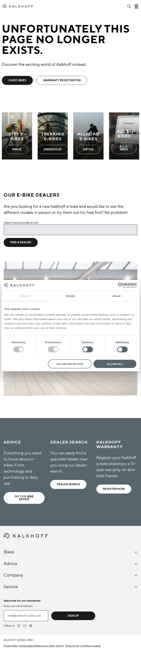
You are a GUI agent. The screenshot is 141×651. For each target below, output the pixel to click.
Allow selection (70, 363)
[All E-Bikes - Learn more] (124, 135)
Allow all (115, 363)
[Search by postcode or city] (70, 229)
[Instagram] (19, 626)
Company (70, 575)
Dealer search (68, 484)
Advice (70, 563)
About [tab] (117, 295)
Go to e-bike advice (24, 498)
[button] (129, 6)
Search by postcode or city (21, 223)
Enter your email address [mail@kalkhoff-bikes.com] (18, 606)
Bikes (70, 552)
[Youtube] (25, 626)
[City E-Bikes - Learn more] (17, 135)
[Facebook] (31, 626)
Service (70, 587)
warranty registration (62, 80)
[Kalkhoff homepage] (18, 6)
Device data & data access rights (37, 645)
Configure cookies (90, 645)
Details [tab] (70, 295)
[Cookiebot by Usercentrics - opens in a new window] (121, 285)
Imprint (60, 645)
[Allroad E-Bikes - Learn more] (88, 135)
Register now (114, 489)
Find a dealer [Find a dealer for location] (20, 242)
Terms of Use (72, 645)
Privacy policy (11, 645)
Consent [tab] (24, 295)
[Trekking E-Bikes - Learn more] (53, 135)
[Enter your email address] (26, 615)
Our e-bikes (17, 80)
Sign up (73, 616)
